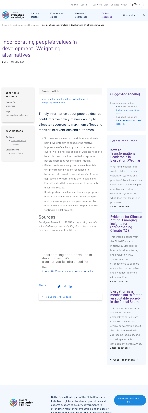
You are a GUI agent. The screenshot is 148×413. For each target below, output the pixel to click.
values (15, 115)
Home (4, 25)
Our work (97, 4)
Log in (84, 4)
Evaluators (10, 106)
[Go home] (15, 15)
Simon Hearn (17, 153)
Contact (115, 4)
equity (8, 115)
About (124, 4)
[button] (144, 15)
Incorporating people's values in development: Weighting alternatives (73, 25)
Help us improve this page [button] (57, 296)
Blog (106, 4)
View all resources (122, 360)
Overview (17, 61)
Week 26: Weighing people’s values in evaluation (69, 271)
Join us (74, 4)
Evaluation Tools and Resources (24, 25)
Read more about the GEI (128, 400)
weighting (23, 115)
